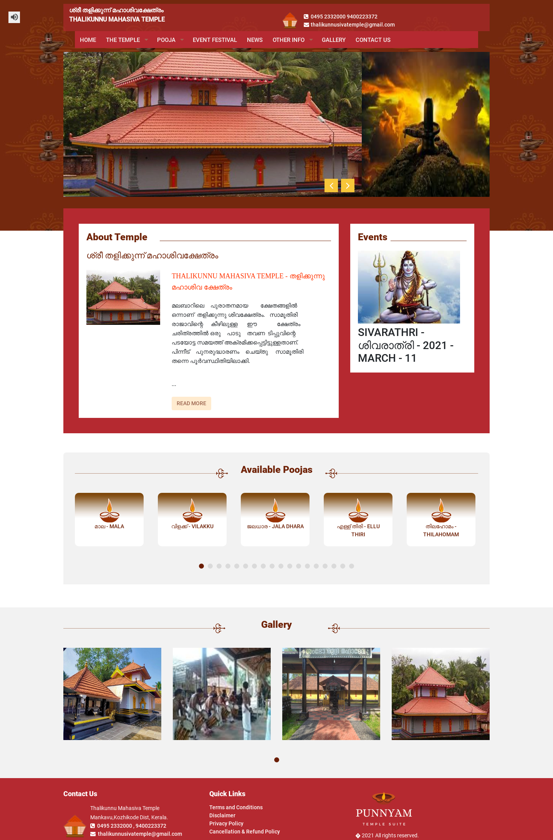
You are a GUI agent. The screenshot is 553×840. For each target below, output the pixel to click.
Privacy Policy (226, 823)
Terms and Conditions (236, 807)
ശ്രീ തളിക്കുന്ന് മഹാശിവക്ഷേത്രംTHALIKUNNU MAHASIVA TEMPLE (117, 15)
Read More (191, 403)
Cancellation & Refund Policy (244, 831)
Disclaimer (222, 815)
